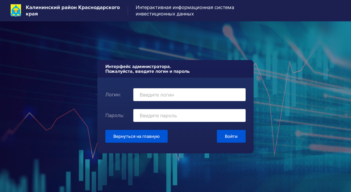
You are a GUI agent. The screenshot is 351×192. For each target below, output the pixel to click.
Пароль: (114, 115)
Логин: (113, 94)
